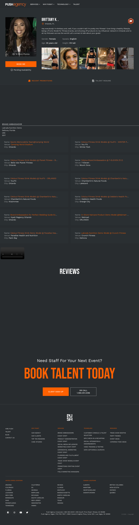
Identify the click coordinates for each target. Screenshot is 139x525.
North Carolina (63, 495)
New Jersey (36, 500)
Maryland (35, 492)
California (35, 485)
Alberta (86, 485)
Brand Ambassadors (66, 433)
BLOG (7, 435)
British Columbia (116, 485)
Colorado (9, 487)
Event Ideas (114, 439)
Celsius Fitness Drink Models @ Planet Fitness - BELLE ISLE (37, 160)
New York (9, 495)
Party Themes (115, 436)
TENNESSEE (9, 505)
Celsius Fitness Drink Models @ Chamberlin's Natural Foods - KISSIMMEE (43, 196)
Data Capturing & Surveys (94, 450)
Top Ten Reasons (38, 439)
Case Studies (36, 442)
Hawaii (33, 505)
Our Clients (36, 436)
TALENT (76, 4)
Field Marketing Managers (68, 472)
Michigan (35, 495)
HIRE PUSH (9, 429)
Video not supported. (12, 253)
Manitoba (87, 487)
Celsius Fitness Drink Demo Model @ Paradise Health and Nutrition (40, 233)
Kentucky (61, 490)
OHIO (7, 500)
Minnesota (9, 498)
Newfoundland (89, 490)
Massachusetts (63, 492)
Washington (36, 503)
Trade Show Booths (118, 433)
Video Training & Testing (93, 447)
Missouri (60, 498)
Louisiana (9, 492)
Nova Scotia (114, 487)
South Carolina (37, 498)
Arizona (8, 485)
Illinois (60, 487)
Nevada (60, 485)
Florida (8, 490)
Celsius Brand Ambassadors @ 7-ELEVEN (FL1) (102, 160)
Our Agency (36, 433)
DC (32, 487)
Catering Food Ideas (118, 442)
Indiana (60, 503)
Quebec (113, 492)
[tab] (40, 81)
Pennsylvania (10, 503)
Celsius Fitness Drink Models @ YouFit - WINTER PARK (106, 142)
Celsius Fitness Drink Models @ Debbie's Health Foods (105, 196)
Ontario (113, 490)
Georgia (34, 490)
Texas (59, 500)
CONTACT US (9, 438)
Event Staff (62, 436)
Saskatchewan (89, 492)
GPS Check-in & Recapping (94, 438)
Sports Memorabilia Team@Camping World (29, 142)
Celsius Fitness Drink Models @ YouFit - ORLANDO (33, 178)
